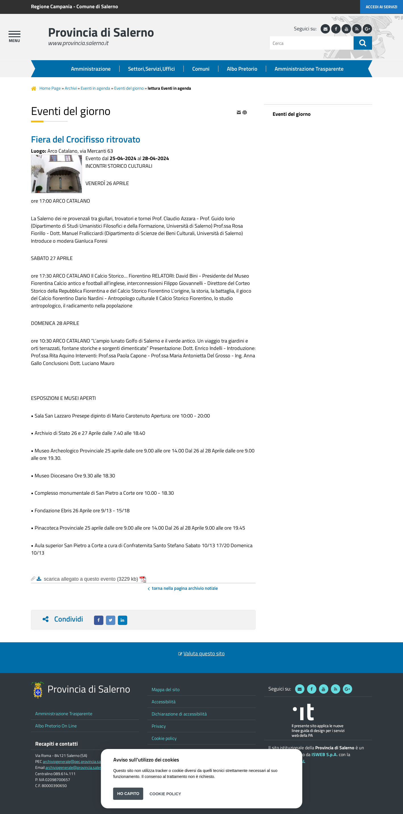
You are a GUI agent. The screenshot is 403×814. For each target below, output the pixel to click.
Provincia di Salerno (101, 31)
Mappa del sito (165, 689)
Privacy (159, 726)
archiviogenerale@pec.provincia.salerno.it (77, 761)
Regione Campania (51, 6)
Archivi (71, 88)
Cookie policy (164, 738)
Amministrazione (91, 69)
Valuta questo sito (204, 653)
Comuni (201, 69)
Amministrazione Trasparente (309, 69)
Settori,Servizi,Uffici (151, 69)
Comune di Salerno (97, 6)
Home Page (50, 88)
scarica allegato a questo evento (80, 579)
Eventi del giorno (129, 88)
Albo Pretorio (242, 69)
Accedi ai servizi (381, 7)
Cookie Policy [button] (165, 793)
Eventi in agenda (95, 88)
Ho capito (128, 793)
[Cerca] (312, 43)
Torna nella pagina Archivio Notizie (185, 588)
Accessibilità (164, 701)
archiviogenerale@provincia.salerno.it (76, 767)
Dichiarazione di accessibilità (179, 713)
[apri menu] (14, 34)
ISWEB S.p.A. (325, 754)
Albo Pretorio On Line (56, 725)
